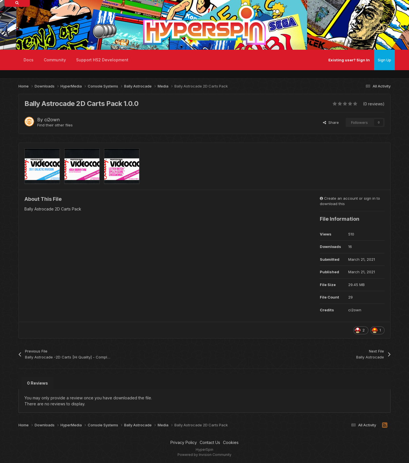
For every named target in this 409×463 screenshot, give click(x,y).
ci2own (52, 119)
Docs (29, 59)
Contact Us (210, 442)
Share (331, 122)
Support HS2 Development (102, 59)
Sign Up (384, 60)
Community (55, 59)
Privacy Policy (183, 442)
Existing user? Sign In (349, 60)
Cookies (231, 442)
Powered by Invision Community (204, 454)
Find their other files (55, 125)
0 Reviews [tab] (37, 383)
